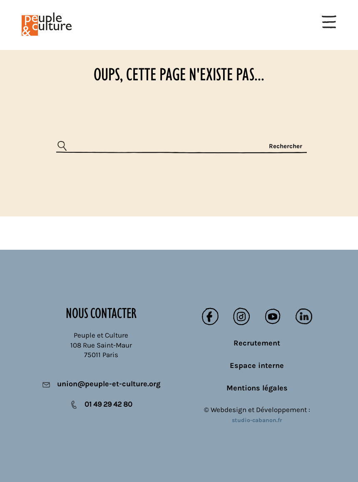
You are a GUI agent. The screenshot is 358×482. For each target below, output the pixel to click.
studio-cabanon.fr (257, 420)
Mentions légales (257, 388)
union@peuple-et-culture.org (108, 383)
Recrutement (257, 343)
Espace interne (257, 365)
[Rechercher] (181, 146)
